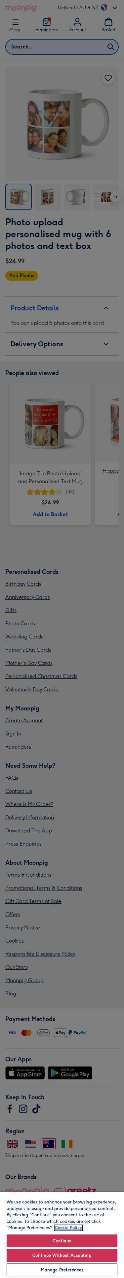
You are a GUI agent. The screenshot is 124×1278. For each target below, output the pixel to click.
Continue (62, 1240)
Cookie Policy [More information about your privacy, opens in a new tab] (68, 1227)
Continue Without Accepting (61, 1255)
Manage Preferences (62, 1269)
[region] (62, 1235)
